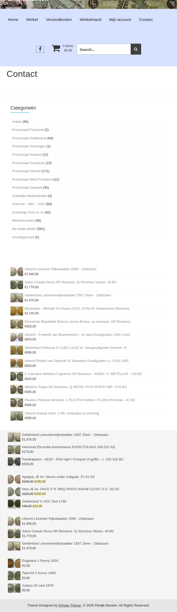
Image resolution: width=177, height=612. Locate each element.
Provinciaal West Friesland (32, 179)
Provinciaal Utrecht (26, 171)
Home (13, 19)
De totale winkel (24, 229)
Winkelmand (90, 19)
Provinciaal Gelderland (29, 138)
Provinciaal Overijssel (28, 163)
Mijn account (120, 19)
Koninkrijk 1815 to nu (28, 212)
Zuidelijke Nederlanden (29, 196)
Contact (146, 19)
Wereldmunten (23, 220)
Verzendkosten (59, 19)
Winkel (32, 19)
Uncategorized (23, 237)
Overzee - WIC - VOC (28, 204)
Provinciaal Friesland (28, 130)
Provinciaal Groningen (29, 146)
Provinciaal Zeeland (27, 187)
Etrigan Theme (70, 605)
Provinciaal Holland (26, 155)
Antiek (16, 122)
